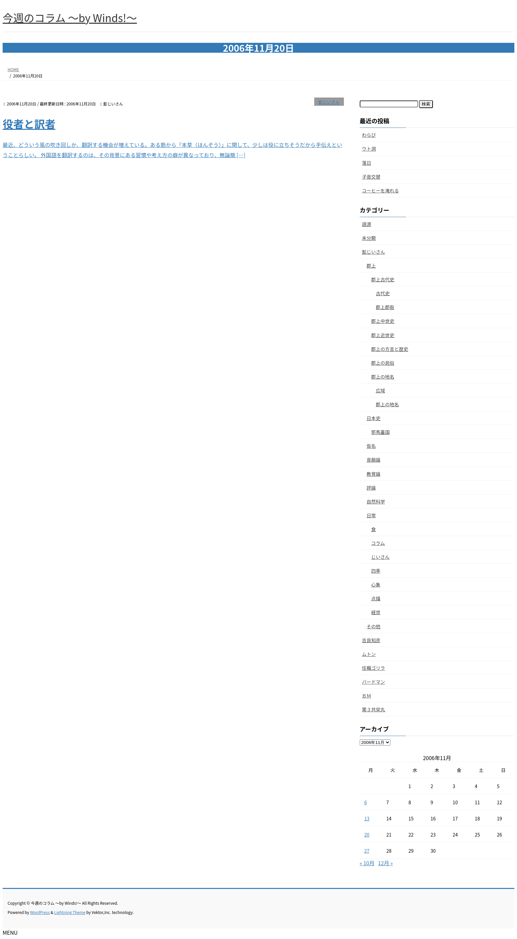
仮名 (371, 445)
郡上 (371, 265)
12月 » (385, 863)
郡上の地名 (382, 376)
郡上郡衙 (385, 307)
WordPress (40, 912)
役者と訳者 (29, 123)
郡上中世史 (382, 321)
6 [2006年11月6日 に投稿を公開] (365, 802)
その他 (373, 626)
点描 (375, 598)
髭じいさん (329, 102)
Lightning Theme (69, 912)
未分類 (369, 238)
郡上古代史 (382, 279)
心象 (375, 584)
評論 (371, 487)
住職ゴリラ (373, 668)
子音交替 (371, 176)
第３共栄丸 (373, 709)
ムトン (369, 654)
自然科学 (376, 501)
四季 (375, 570)
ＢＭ (366, 695)
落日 (366, 162)
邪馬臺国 (380, 432)
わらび (369, 134)
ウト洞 (369, 148)
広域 (380, 390)
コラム (378, 543)
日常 (371, 515)
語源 (366, 224)
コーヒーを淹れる (380, 190)
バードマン (373, 681)
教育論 (373, 473)
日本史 (373, 418)
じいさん (380, 557)
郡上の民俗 (382, 362)
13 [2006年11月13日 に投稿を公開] (367, 818)
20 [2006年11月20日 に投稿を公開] (367, 834)
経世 (375, 612)
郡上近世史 (382, 335)
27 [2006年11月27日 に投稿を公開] (367, 850)
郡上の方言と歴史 (389, 349)
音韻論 (373, 459)
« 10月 (367, 863)
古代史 (383, 293)
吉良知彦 (371, 640)
